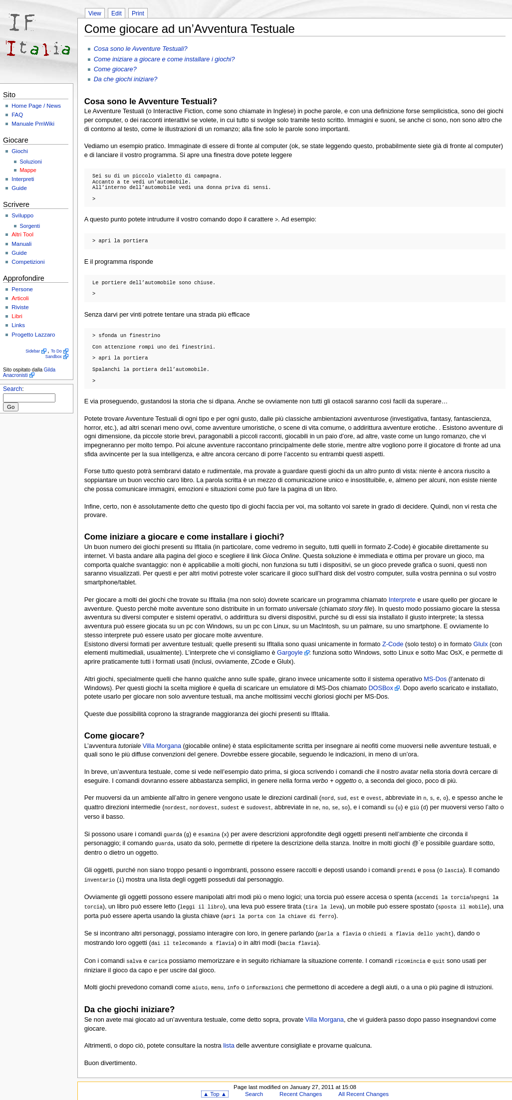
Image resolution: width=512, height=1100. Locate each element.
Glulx (481, 643)
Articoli (19, 298)
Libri (16, 316)
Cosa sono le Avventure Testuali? (141, 48)
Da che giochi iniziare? (126, 79)
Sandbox (53, 356)
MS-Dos (435, 678)
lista (229, 1038)
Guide (19, 188)
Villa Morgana (162, 745)
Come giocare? (115, 69)
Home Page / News (36, 106)
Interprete (402, 599)
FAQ (17, 115)
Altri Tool (22, 234)
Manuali (21, 244)
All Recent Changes (363, 1087)
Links (18, 325)
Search (12, 388)
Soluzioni (31, 162)
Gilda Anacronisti (29, 372)
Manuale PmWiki (32, 124)
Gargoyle (289, 652)
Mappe (28, 170)
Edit (116, 13)
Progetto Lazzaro (33, 335)
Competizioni (27, 262)
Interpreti (22, 179)
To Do (56, 351)
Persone (22, 289)
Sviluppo (22, 215)
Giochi (19, 151)
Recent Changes (300, 1087)
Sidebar (32, 351)
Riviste (19, 307)
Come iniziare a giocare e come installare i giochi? (164, 59)
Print (138, 13)
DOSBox (380, 687)
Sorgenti (30, 226)
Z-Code (392, 643)
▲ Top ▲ (215, 1087)
